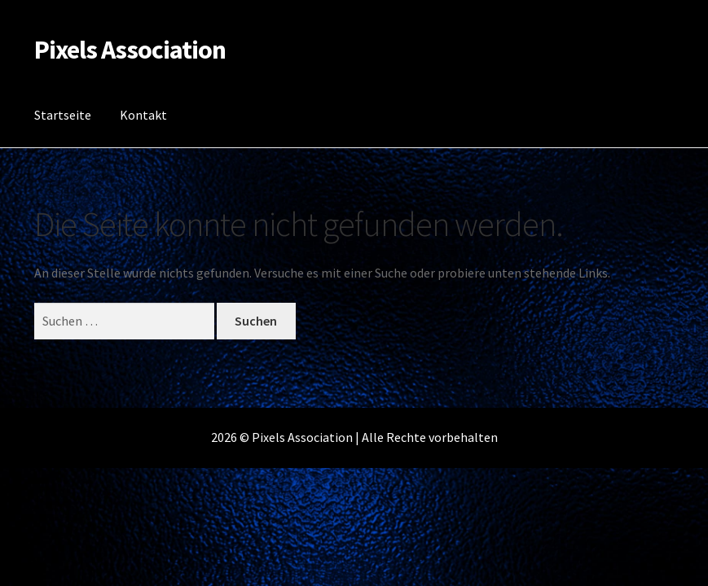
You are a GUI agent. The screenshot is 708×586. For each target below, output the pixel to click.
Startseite (62, 115)
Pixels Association (130, 49)
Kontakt (143, 115)
